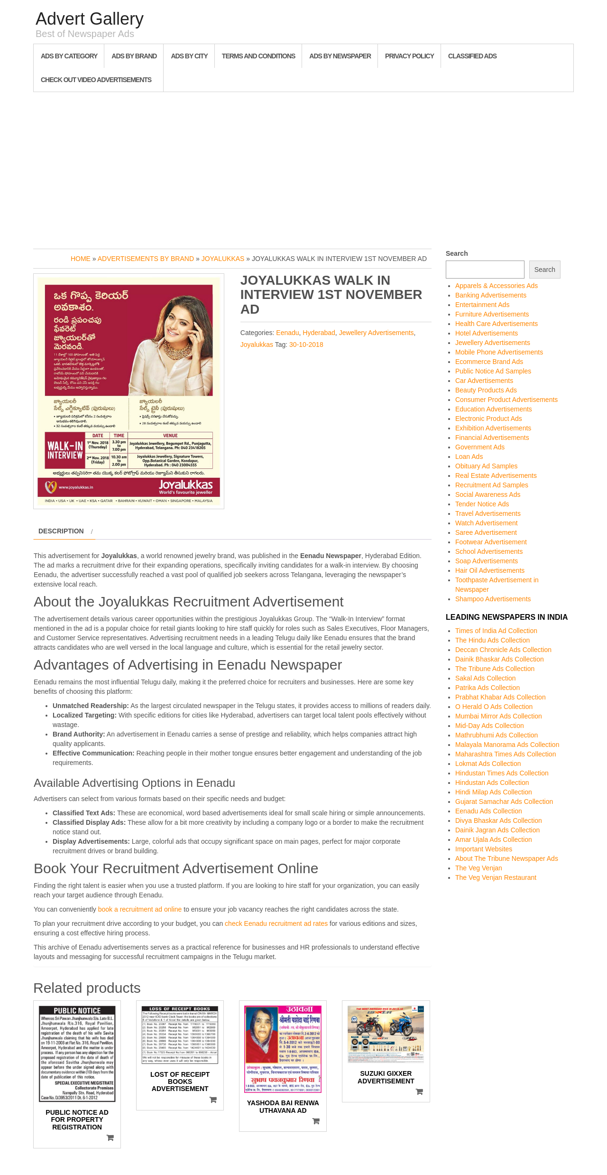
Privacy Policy (409, 56)
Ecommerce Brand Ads (489, 361)
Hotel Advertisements (486, 333)
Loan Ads (469, 456)
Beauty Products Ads (486, 390)
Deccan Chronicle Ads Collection (503, 649)
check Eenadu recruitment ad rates (276, 923)
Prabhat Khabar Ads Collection (500, 697)
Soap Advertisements (486, 561)
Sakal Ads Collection (485, 678)
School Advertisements (489, 551)
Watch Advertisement (486, 523)
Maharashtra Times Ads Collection (505, 754)
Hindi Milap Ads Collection (493, 792)
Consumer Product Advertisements (506, 399)
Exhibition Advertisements (493, 428)
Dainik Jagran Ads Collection (497, 830)
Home (81, 258)
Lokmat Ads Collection (488, 763)
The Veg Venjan (478, 868)
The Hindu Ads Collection (492, 640)
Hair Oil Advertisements (489, 570)
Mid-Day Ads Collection (489, 725)
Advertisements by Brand (146, 258)
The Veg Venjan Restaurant (495, 877)
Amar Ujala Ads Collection (493, 839)
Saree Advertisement (486, 532)
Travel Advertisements (488, 513)
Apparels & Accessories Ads (496, 285)
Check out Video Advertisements (96, 80)
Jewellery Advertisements (376, 332)
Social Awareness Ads (488, 494)
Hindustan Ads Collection (492, 782)
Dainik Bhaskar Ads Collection (499, 659)
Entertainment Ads (482, 304)
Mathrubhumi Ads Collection (496, 735)
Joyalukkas (223, 258)
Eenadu (287, 332)
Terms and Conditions (258, 56)
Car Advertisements (484, 380)
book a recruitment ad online (140, 909)
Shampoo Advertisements (493, 599)
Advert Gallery (90, 18)
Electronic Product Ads (488, 418)
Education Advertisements (493, 409)
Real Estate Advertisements (496, 475)
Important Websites (483, 849)
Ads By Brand (133, 56)
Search (457, 253)
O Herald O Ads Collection (494, 706)
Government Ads (480, 447)
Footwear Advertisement (491, 542)
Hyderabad (319, 332)
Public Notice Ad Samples (493, 371)
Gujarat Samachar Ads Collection (504, 801)
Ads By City (189, 56)
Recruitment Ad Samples (491, 485)
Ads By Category (69, 56)
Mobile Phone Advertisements (499, 352)
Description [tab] (61, 531)
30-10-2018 (306, 344)
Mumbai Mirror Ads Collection (498, 716)
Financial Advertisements (492, 437)
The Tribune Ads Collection (494, 668)
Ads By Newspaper (340, 56)
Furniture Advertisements (492, 314)
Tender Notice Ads (482, 504)
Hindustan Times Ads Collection (502, 773)
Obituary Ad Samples (486, 466)
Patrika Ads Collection (487, 687)
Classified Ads (472, 56)
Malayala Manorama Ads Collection (507, 744)
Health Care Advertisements (496, 323)
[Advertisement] (303, 168)
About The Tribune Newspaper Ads (506, 858)
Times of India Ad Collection (496, 630)
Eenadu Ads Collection (488, 811)
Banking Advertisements (490, 295)
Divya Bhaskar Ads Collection (498, 820)
